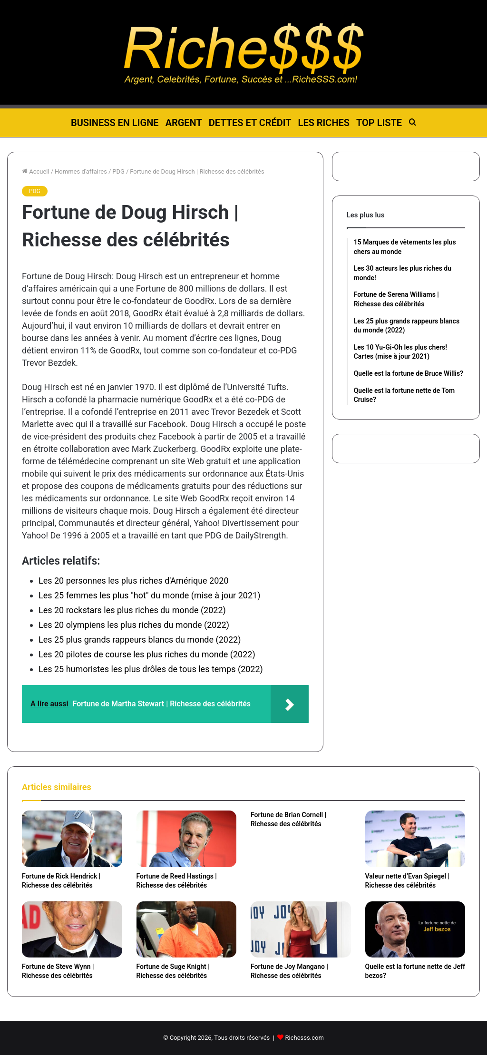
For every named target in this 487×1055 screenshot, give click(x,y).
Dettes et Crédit (250, 122)
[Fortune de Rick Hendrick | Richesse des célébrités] (72, 839)
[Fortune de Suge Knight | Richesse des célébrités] (186, 929)
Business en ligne (115, 122)
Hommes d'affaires (81, 171)
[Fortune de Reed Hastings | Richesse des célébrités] (186, 839)
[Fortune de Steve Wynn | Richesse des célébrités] (72, 929)
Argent (184, 122)
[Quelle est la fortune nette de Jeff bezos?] (415, 929)
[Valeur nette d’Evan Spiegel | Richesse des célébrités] (415, 839)
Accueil (35, 171)
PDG (118, 171)
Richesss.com (304, 1037)
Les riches (324, 122)
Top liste (379, 122)
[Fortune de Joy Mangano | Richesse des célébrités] (301, 929)
